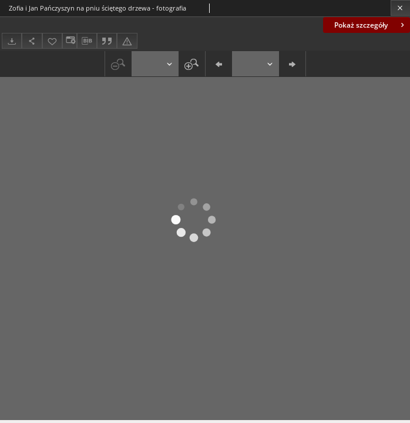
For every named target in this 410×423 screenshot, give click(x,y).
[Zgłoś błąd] (127, 41)
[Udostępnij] (32, 41)
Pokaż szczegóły (370, 25)
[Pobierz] (12, 41)
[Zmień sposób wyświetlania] (69, 41)
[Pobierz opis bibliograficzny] (87, 41)
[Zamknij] (400, 8)
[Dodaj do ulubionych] (52, 41)
